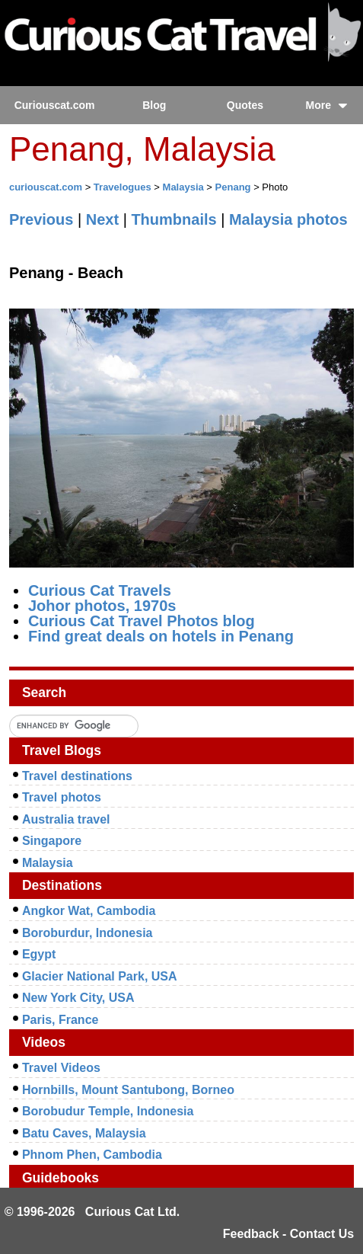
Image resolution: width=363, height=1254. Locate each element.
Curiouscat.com (54, 105)
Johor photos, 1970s (102, 605)
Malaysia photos (288, 219)
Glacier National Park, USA (99, 976)
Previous (41, 219)
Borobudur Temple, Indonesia (108, 1111)
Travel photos (61, 797)
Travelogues (122, 187)
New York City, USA (78, 997)
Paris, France (60, 1019)
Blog (154, 105)
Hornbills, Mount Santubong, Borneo (128, 1089)
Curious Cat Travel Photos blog (141, 621)
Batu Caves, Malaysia (84, 1133)
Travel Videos (61, 1067)
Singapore (51, 840)
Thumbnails (173, 219)
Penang (233, 187)
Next (102, 219)
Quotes (245, 105)
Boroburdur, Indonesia (87, 932)
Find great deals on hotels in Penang (161, 636)
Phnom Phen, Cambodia (92, 1154)
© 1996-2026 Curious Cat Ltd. (92, 1211)
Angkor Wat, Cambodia (88, 910)
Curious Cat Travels (99, 590)
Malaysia (183, 187)
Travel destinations (77, 775)
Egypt (39, 954)
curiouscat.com (45, 187)
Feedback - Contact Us (288, 1233)
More (327, 105)
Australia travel (66, 819)
